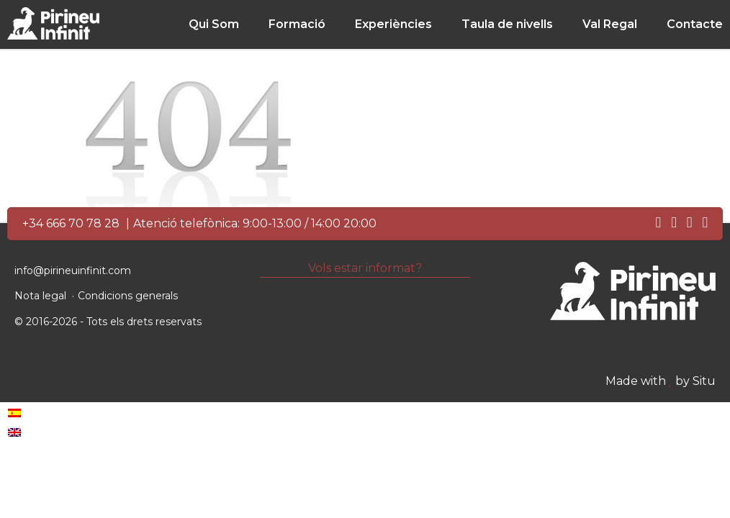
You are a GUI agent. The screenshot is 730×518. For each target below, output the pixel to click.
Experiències (393, 24)
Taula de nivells (507, 24)
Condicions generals (128, 295)
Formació (297, 24)
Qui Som (214, 24)
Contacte (695, 24)
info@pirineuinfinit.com (72, 270)
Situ (704, 381)
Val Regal (609, 24)
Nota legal (40, 295)
